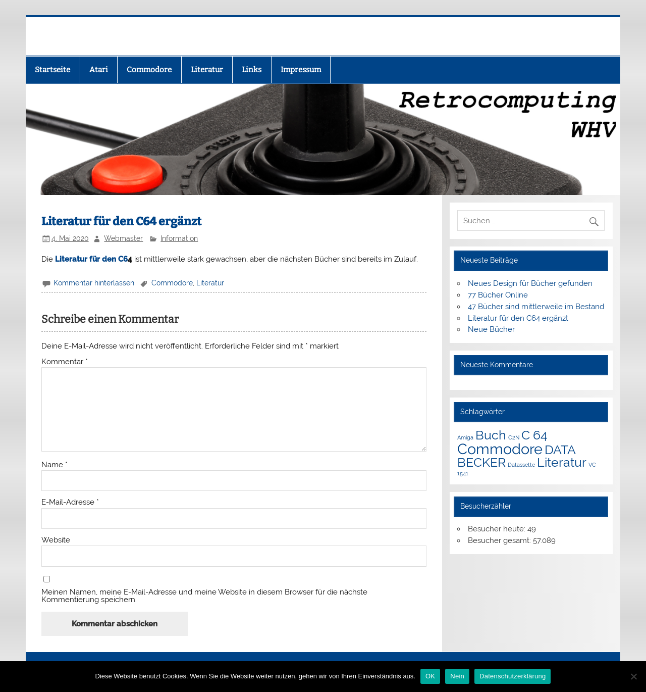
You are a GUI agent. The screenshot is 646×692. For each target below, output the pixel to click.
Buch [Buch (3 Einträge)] (490, 435)
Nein (457, 676)
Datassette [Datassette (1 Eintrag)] (521, 465)
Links (251, 69)
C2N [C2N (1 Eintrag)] (513, 437)
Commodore (149, 69)
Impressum (301, 69)
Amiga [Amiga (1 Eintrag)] (465, 437)
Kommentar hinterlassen (93, 283)
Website (55, 540)
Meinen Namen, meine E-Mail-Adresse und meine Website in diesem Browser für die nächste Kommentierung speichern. (204, 596)
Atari (98, 69)
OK (430, 676)
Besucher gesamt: (500, 540)
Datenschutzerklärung (512, 676)
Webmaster (123, 238)
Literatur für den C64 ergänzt (518, 318)
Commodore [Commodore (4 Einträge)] (500, 449)
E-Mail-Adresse (70, 502)
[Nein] (633, 676)
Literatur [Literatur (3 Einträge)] (561, 462)
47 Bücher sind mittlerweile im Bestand (536, 306)
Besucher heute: (497, 528)
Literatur (207, 69)
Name (54, 465)
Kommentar (64, 362)
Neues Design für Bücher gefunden (530, 283)
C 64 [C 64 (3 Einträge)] (534, 435)
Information (179, 238)
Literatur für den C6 (91, 259)
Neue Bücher (491, 329)
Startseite (52, 69)
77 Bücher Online (498, 295)
